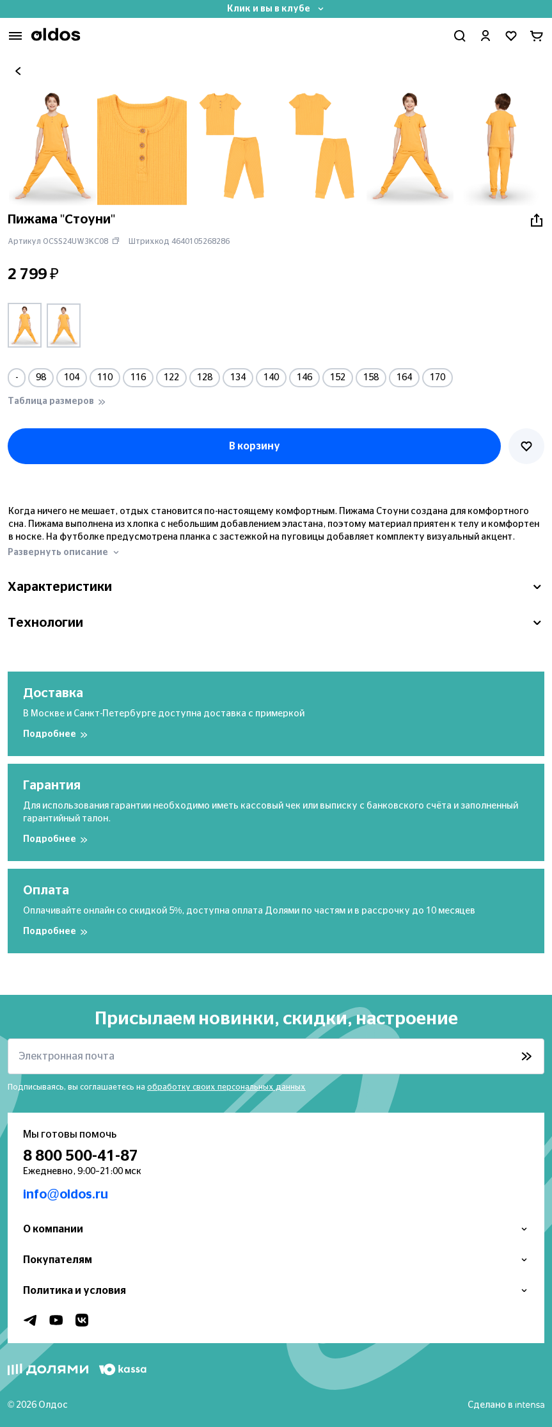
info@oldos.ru (65, 1194)
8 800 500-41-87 (80, 1156)
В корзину (254, 446)
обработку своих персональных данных (226, 1087)
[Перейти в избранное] (511, 36)
